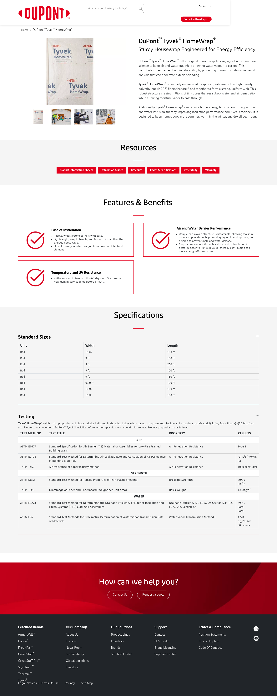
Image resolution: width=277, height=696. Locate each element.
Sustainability (75, 654)
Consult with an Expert (243, 19)
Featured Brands (30, 627)
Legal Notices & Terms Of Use (38, 683)
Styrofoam (26, 667)
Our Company (76, 627)
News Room (74, 647)
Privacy (70, 683)
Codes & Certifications (163, 170)
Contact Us (252, 6)
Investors (72, 667)
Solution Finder (121, 654)
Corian (23, 641)
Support (160, 627)
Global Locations (77, 661)
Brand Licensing (165, 647)
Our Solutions (121, 627)
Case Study (190, 170)
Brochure (136, 170)
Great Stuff (26, 654)
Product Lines (120, 634)
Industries (117, 641)
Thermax (25, 674)
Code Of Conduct (210, 647)
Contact (159, 634)
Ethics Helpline (209, 641)
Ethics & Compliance (215, 627)
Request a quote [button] (153, 594)
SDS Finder (162, 641)
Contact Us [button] (120, 594)
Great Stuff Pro (29, 661)
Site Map (87, 683)
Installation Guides (112, 170)
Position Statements (212, 634)
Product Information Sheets (76, 170)
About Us (72, 634)
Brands (115, 647)
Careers (71, 641)
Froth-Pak (25, 647)
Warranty (210, 170)
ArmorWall (26, 634)
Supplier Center (165, 654)
